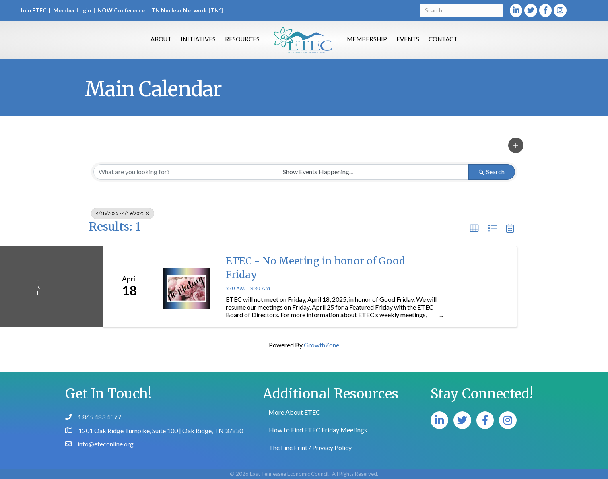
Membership (367, 39)
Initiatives (198, 39)
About (160, 39)
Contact (443, 39)
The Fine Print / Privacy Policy (310, 447)
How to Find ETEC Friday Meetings (318, 430)
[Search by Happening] (373, 172)
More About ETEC (294, 412)
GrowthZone (321, 345)
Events (407, 39)
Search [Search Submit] (492, 171)
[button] (515, 145)
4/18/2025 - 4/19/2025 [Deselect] (122, 213)
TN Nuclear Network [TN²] (187, 10)
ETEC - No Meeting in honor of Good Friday (315, 268)
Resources (242, 39)
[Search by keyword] (185, 172)
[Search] (461, 10)
